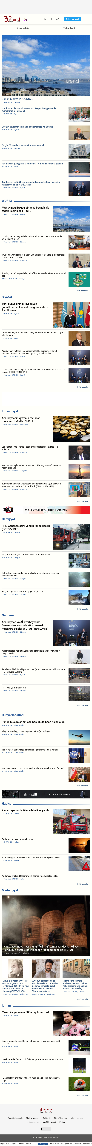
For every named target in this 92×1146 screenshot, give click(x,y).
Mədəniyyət (10, 890)
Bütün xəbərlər (82, 291)
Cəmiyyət (8, 519)
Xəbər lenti (69, 28)
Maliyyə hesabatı (33, 1118)
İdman (6, 1005)
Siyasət (7, 297)
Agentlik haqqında (15, 1118)
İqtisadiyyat (10, 411)
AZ (57, 19)
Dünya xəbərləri (13, 715)
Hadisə (7, 803)
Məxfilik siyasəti (49, 1122)
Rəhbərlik (47, 1118)
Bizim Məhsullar (60, 1118)
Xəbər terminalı (72, 19)
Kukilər (62, 1122)
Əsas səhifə (23, 28)
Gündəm (8, 615)
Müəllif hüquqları (77, 1118)
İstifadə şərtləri (33, 1122)
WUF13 (7, 201)
